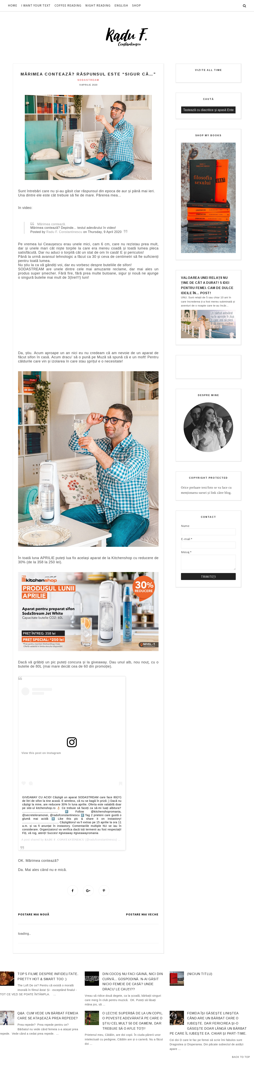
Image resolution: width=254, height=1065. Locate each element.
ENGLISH (121, 5)
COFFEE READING (68, 5)
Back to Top (241, 1057)
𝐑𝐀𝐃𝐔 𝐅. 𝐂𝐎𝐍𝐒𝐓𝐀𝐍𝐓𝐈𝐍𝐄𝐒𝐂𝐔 (65, 839)
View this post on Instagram (41, 753)
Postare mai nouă (33, 914)
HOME (12, 5)
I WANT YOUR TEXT (36, 5)
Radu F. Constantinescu (64, 232)
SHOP (136, 5)
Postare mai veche (142, 914)
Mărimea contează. (51, 224)
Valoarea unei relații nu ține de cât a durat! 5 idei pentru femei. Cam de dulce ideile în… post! (207, 285)
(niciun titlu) (199, 974)
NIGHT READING (98, 5)
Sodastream (88, 80)
